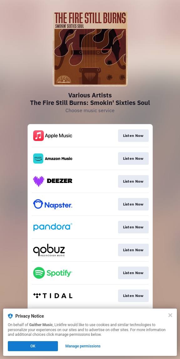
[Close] (170, 315)
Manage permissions (83, 346)
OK (32, 346)
